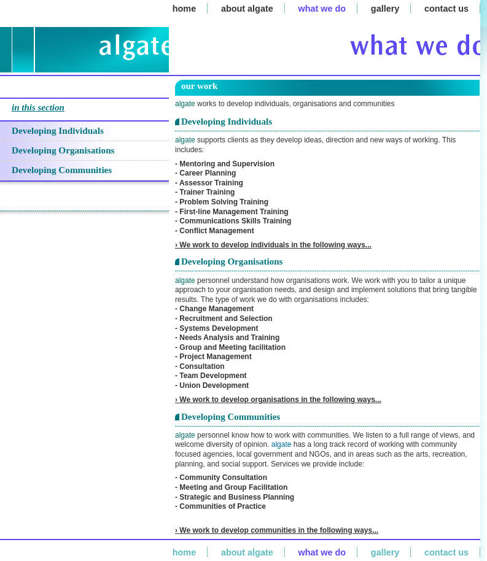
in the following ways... (337, 530)
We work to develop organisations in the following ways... (280, 399)
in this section (38, 107)
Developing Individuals (58, 130)
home (184, 9)
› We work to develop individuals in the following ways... (273, 245)
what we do (322, 9)
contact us (446, 9)
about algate (247, 9)
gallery (385, 9)
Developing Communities (62, 169)
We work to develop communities (237, 530)
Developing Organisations (63, 150)
